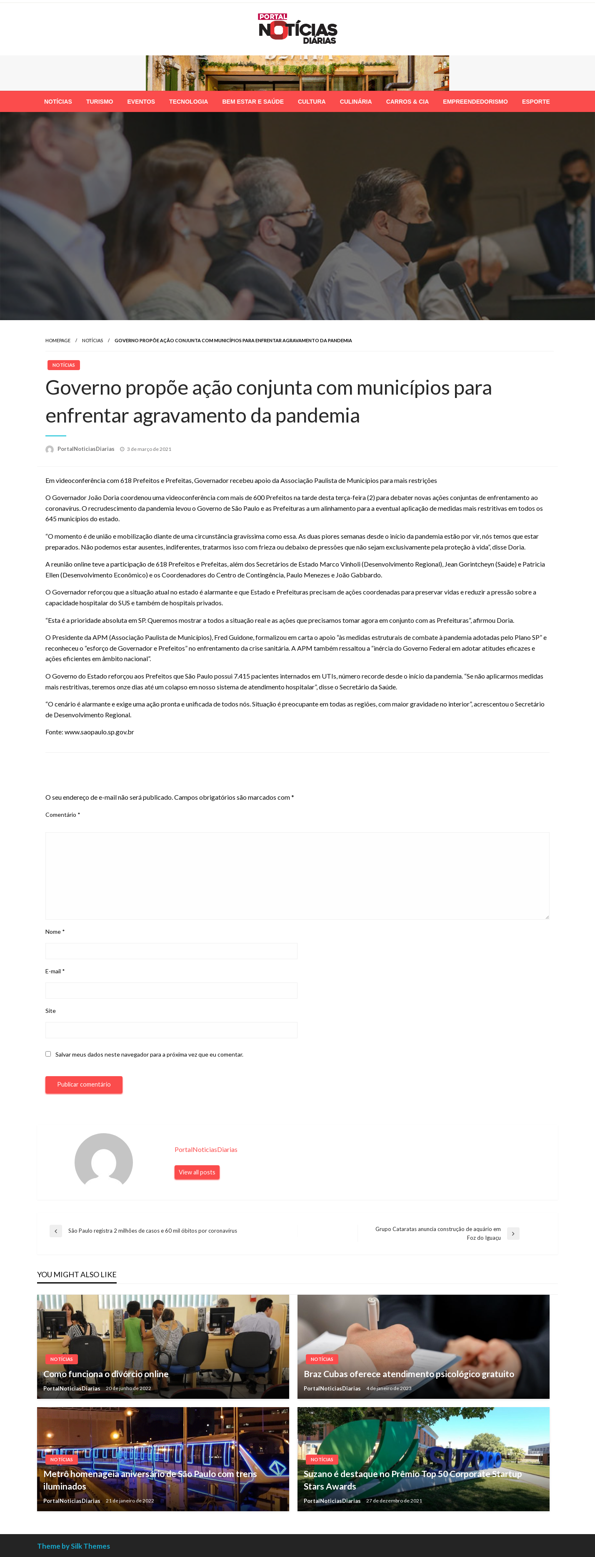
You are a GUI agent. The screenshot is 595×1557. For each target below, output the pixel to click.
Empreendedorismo (475, 101)
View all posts (197, 1172)
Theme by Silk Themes (73, 1546)
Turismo (99, 101)
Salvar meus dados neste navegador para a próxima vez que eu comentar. (149, 1054)
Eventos (141, 101)
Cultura (312, 101)
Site (50, 1010)
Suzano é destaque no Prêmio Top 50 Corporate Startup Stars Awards (413, 1479)
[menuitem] (58, 101)
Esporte (536, 101)
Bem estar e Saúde (253, 101)
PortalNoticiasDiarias (87, 448)
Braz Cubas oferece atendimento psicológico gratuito (409, 1373)
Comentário (62, 814)
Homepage (57, 340)
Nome (55, 931)
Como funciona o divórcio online (106, 1373)
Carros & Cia (407, 101)
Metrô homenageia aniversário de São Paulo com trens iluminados (150, 1479)
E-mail (55, 971)
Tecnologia (188, 101)
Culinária (356, 101)
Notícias (58, 101)
